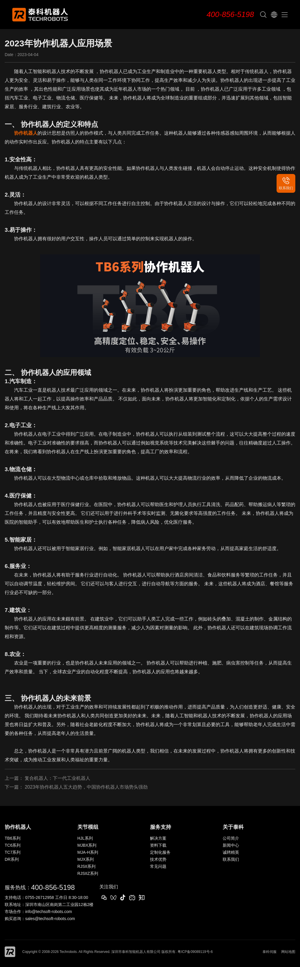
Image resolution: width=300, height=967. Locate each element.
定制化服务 (160, 852)
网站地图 (288, 952)
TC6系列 (13, 845)
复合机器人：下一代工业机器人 (57, 778)
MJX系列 (85, 859)
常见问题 (158, 866)
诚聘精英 (231, 852)
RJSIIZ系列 (87, 873)
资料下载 (158, 845)
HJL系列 (85, 838)
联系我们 (231, 859)
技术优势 (158, 859)
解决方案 (158, 838)
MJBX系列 (86, 845)
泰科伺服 (269, 952)
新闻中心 (231, 845)
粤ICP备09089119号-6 (195, 952)
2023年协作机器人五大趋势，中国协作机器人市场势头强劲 (86, 787)
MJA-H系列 (87, 852)
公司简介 (231, 838)
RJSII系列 (86, 866)
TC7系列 (13, 852)
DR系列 (12, 859)
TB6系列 (13, 838)
